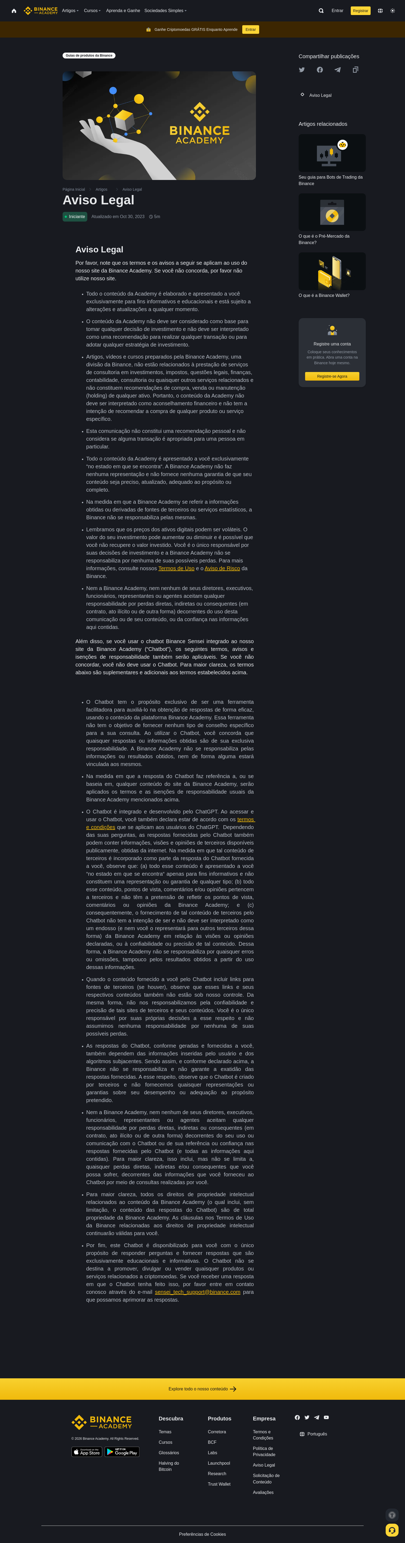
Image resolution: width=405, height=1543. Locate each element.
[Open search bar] (319, 11)
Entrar (337, 10)
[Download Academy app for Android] (121, 1453)
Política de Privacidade (264, 1451)
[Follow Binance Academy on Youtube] (326, 1417)
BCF (212, 1442)
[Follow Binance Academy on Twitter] (307, 1417)
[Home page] (41, 10)
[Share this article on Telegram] (337, 70)
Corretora (217, 1432)
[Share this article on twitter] (302, 70)
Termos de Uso (176, 568)
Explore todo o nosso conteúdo (203, 1389)
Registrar (360, 11)
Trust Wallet (219, 1484)
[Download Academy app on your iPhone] (86, 1453)
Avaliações (263, 1492)
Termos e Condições (263, 1435)
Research (217, 1473)
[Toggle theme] (393, 10)
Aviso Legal (264, 1465)
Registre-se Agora (332, 376)
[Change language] (380, 11)
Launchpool (219, 1463)
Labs (212, 1452)
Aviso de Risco (222, 568)
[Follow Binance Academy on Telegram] (316, 1417)
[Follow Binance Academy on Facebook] (297, 1417)
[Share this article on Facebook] (320, 70)
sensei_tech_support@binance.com (197, 1292)
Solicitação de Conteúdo (266, 1478)
